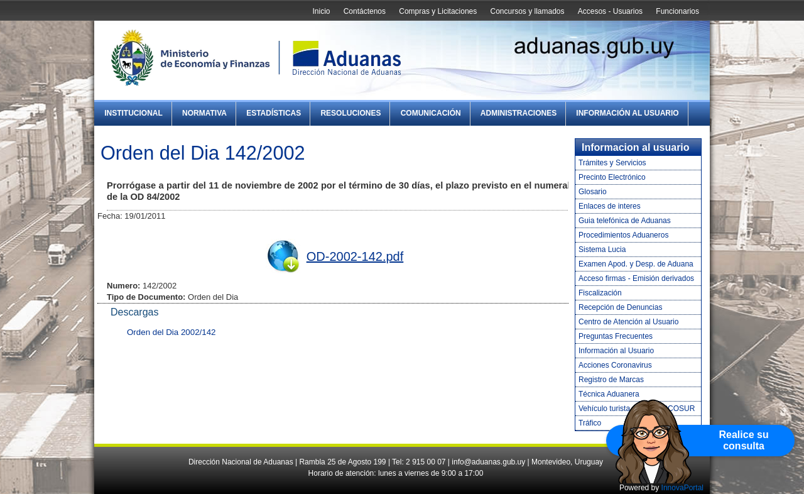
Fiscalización (600, 292)
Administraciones (519, 113)
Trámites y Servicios (612, 162)
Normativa (204, 113)
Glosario (593, 191)
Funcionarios (677, 11)
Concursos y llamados (527, 11)
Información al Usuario (627, 113)
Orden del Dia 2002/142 (171, 332)
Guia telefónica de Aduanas (625, 220)
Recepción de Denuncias (620, 307)
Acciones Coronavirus (615, 365)
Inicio (321, 11)
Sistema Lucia (602, 249)
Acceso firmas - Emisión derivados (636, 278)
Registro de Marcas (611, 379)
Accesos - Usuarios (610, 11)
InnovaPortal (682, 487)
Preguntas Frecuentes (616, 336)
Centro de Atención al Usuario (628, 321)
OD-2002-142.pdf (355, 256)
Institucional (133, 113)
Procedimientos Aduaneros (623, 235)
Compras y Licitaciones (438, 11)
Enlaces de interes (610, 206)
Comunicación (431, 113)
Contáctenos (365, 11)
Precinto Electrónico (612, 177)
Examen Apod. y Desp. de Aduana (636, 264)
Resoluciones (350, 113)
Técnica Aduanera (609, 394)
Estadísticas (273, 113)
